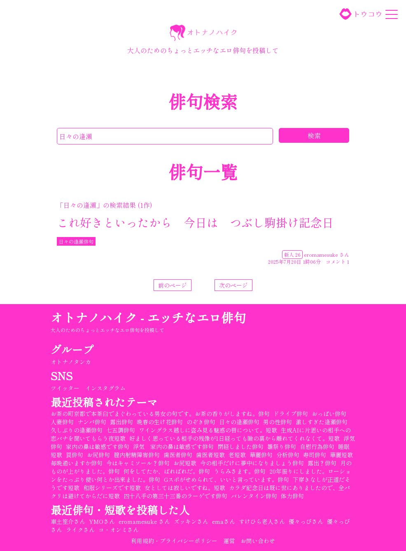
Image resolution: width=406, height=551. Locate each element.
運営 (229, 541)
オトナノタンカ (71, 362)
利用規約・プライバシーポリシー (174, 541)
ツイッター (65, 388)
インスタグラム (105, 388)
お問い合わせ (257, 541)
